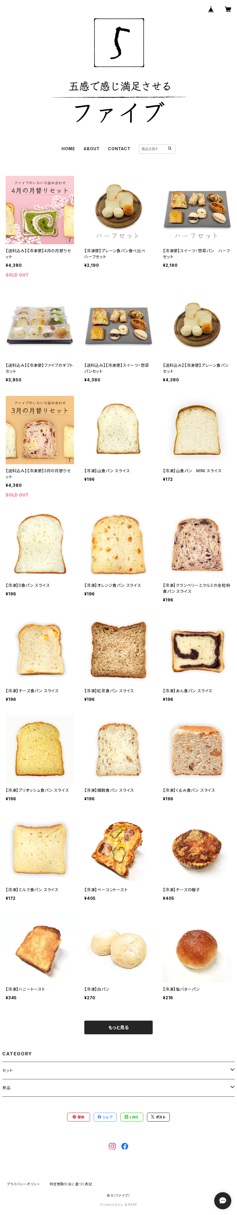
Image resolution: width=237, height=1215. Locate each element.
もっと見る (118, 1027)
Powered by (118, 1204)
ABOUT (91, 148)
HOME (68, 148)
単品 (6, 1087)
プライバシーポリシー (23, 1184)
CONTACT (119, 148)
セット (7, 1070)
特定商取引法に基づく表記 (71, 1184)
